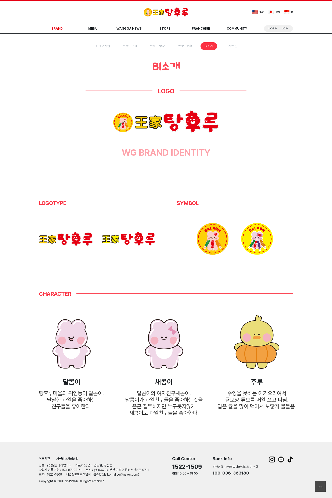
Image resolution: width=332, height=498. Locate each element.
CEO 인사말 (102, 46)
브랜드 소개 (130, 46)
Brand (57, 28)
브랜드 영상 (157, 46)
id (288, 12)
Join (285, 28)
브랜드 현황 (184, 46)
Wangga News (129, 28)
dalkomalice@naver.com (120, 474)
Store (164, 28)
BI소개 (209, 46)
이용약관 (44, 459)
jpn (274, 12)
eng (258, 12)
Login (272, 28)
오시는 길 (232, 46)
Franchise (201, 28)
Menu (93, 28)
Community (237, 28)
